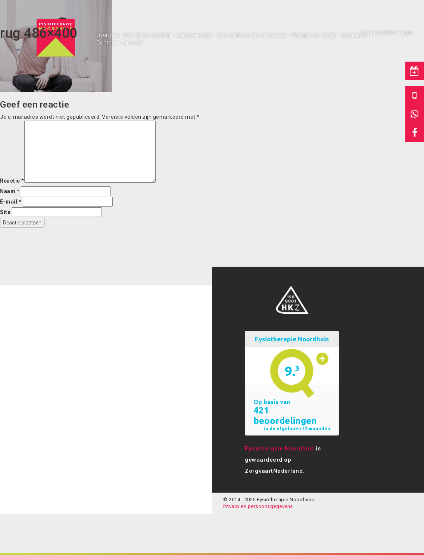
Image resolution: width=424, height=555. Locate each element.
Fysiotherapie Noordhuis (279, 448)
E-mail (10, 202)
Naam (9, 191)
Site (5, 212)
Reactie (12, 181)
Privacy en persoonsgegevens (258, 506)
